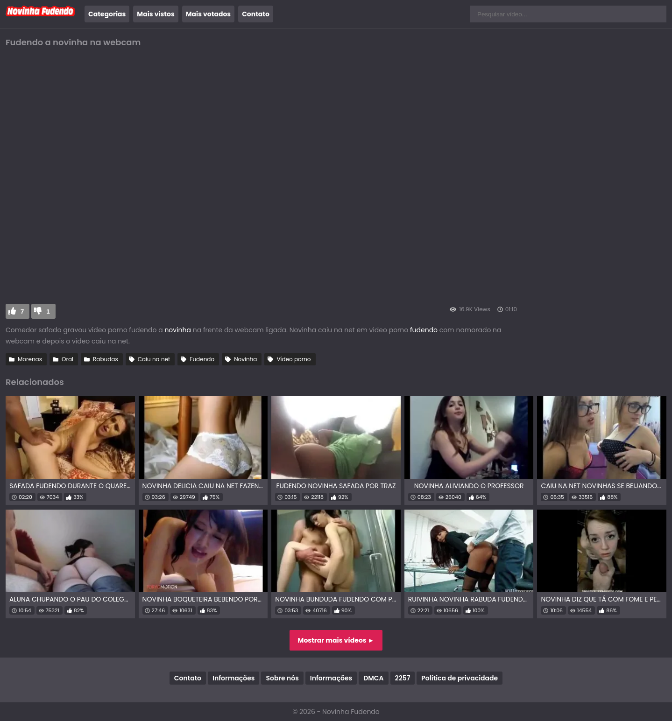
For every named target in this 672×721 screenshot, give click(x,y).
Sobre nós (282, 678)
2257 (402, 678)
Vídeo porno (293, 359)
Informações (233, 678)
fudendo (424, 330)
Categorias (107, 14)
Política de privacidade (459, 678)
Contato (255, 14)
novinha (177, 330)
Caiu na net (154, 359)
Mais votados (208, 14)
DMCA (373, 678)
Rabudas (105, 359)
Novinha (245, 359)
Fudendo (202, 359)
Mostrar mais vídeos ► (336, 640)
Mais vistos (155, 14)
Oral (67, 359)
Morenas (30, 359)
